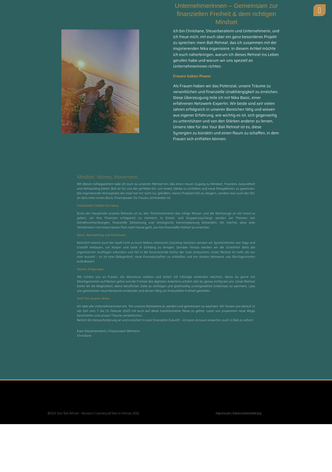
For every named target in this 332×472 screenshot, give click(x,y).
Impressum (223, 424)
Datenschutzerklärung (247, 424)
